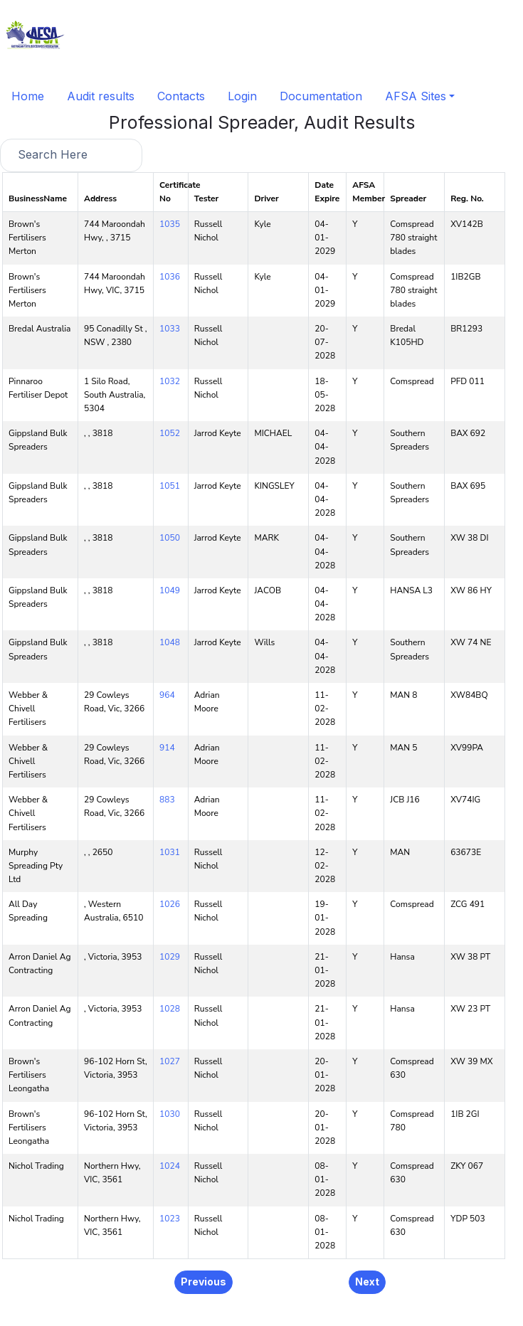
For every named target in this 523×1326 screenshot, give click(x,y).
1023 (169, 1218)
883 (167, 799)
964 (167, 695)
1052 (169, 433)
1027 (169, 1061)
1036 (169, 276)
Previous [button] (203, 1281)
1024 (169, 1166)
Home (27, 96)
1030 (169, 1114)
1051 (169, 486)
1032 (169, 381)
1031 (169, 852)
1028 (169, 1008)
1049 (169, 590)
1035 (169, 224)
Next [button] (367, 1281)
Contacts (181, 96)
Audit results (100, 96)
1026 (169, 904)
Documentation (321, 96)
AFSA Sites (415, 96)
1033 (169, 328)
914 (167, 747)
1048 (169, 642)
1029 (169, 956)
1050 (169, 537)
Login (242, 96)
